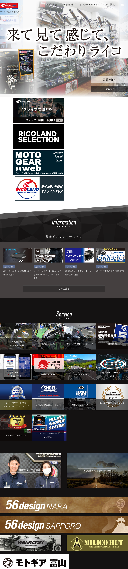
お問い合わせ (122, 5)
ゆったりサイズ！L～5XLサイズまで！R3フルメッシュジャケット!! (48, 232)
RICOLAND (9, 6)
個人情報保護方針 (10, 564)
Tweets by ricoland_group (32, 544)
